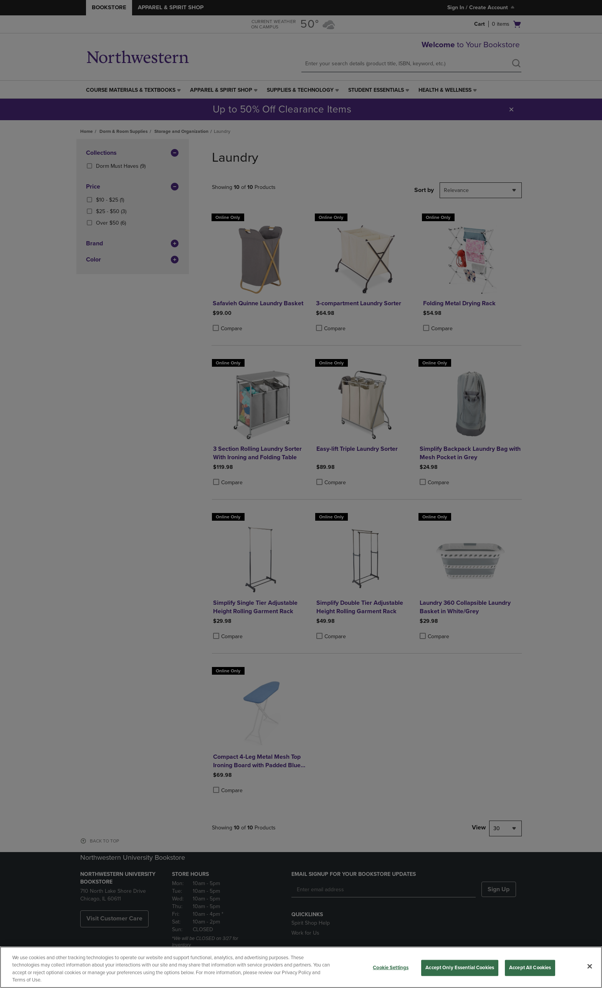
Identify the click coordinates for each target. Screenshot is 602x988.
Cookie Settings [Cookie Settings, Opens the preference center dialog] (390, 968)
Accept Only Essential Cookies (459, 968)
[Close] (589, 966)
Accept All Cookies (530, 968)
